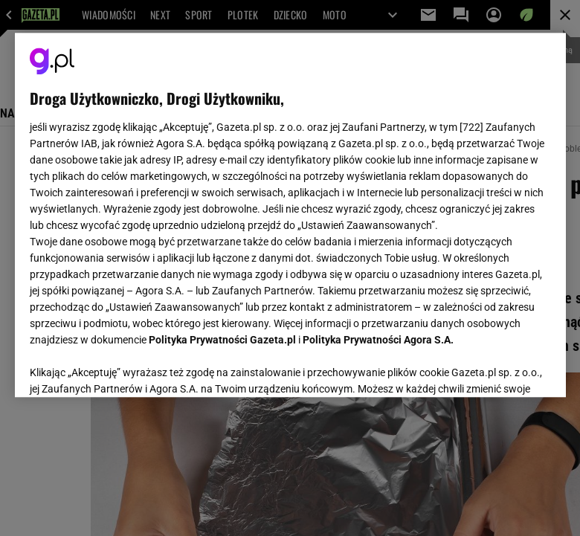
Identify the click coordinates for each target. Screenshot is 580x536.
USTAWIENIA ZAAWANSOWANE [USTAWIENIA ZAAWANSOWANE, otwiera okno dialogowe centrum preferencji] (126, 367)
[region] (290, 215)
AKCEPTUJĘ (500, 368)
